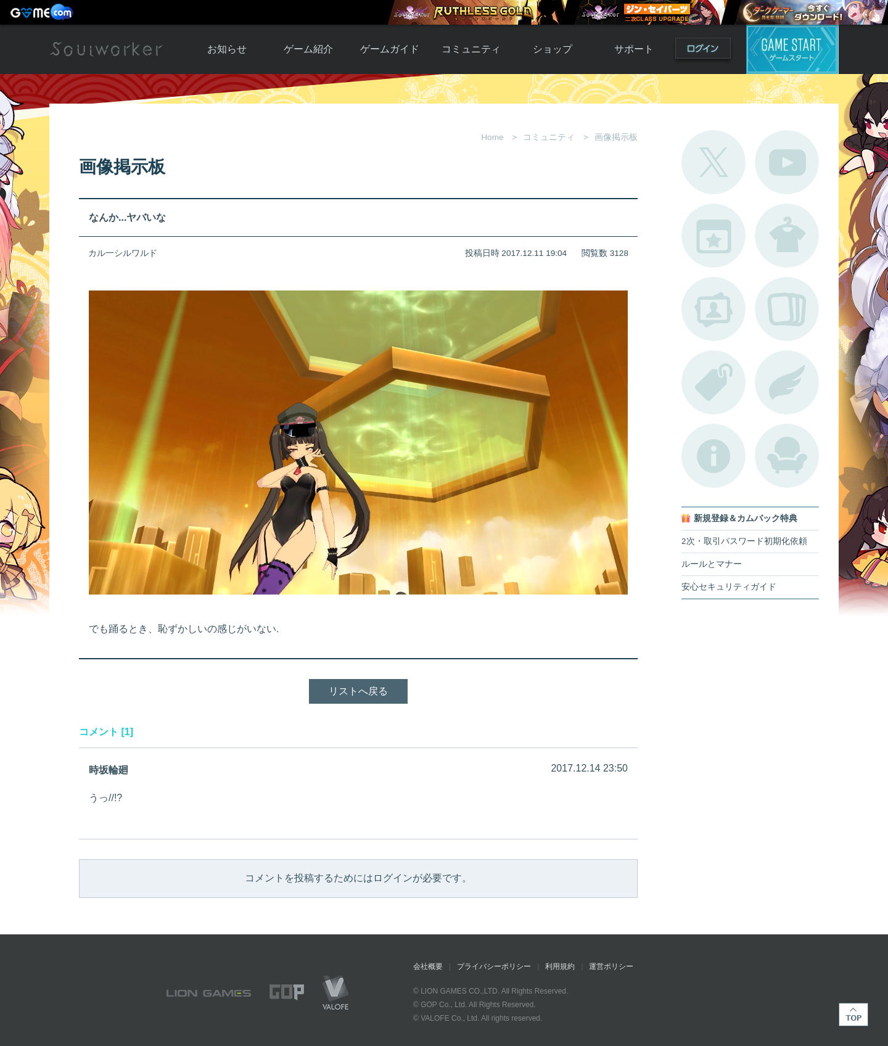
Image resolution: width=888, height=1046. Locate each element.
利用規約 (560, 966)
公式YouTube (787, 162)
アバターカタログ (787, 236)
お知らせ (227, 49)
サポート (634, 49)
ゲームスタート (792, 49)
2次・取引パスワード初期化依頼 (744, 541)
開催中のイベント (713, 236)
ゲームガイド (389, 49)
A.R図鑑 (787, 309)
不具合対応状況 (713, 456)
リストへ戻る (358, 691)
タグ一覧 (713, 382)
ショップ (552, 49)
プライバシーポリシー (494, 966)
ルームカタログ (787, 456)
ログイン (703, 51)
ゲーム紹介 (308, 49)
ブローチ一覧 (787, 382)
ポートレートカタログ (713, 309)
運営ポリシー (611, 966)
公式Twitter (713, 162)
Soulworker (106, 49)
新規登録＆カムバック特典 (745, 518)
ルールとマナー (711, 564)
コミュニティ (471, 49)
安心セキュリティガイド (728, 586)
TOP (853, 1014)
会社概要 (428, 966)
